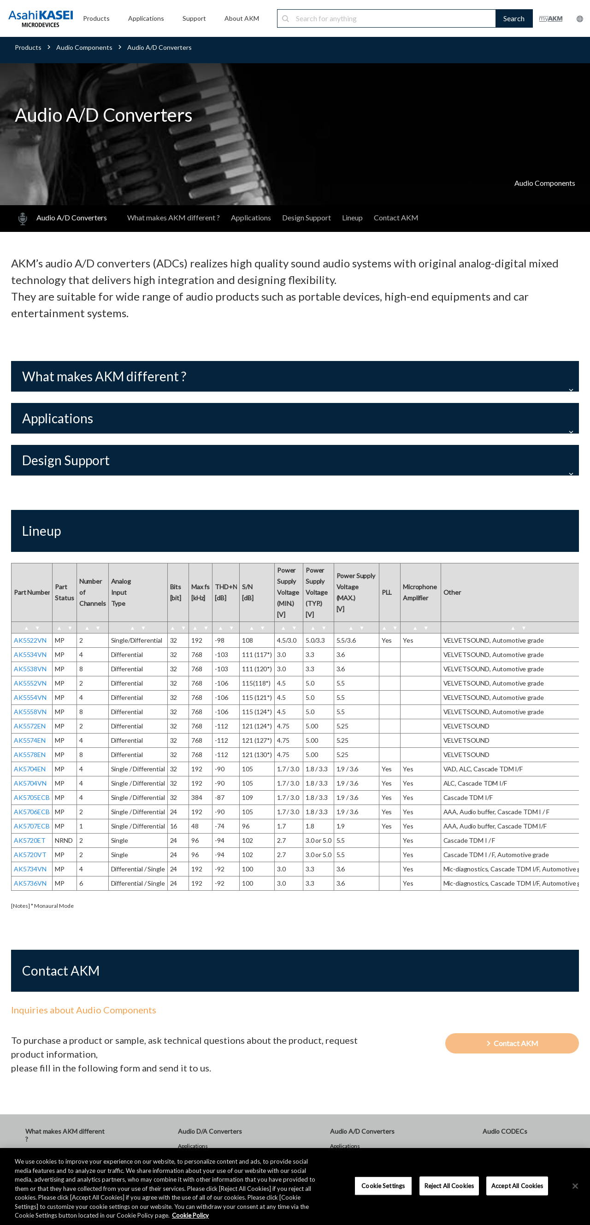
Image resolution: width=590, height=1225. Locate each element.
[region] (295, 1186)
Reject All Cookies (449, 1185)
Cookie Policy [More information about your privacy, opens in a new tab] (190, 1215)
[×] (575, 1186)
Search (514, 18)
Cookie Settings (383, 1185)
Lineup (352, 217)
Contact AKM (396, 217)
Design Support (306, 217)
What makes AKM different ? (173, 217)
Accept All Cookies (517, 1185)
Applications (251, 217)
